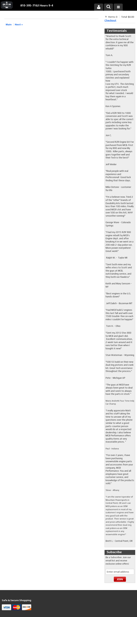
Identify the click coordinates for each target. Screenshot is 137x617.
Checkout (110, 20)
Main (9, 24)
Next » (19, 24)
